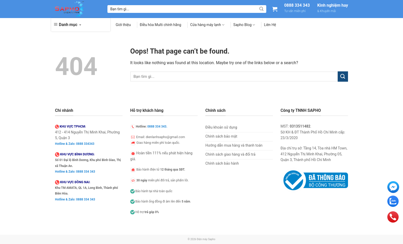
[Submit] (261, 9)
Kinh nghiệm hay (332, 5)
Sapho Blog (244, 24)
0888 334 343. (157, 126)
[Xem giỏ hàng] (274, 9)
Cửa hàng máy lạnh (207, 24)
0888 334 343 (297, 5)
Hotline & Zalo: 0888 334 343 (75, 171)
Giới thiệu (123, 25)
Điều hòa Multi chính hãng (160, 25)
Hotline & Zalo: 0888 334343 (74, 144)
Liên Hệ (270, 25)
